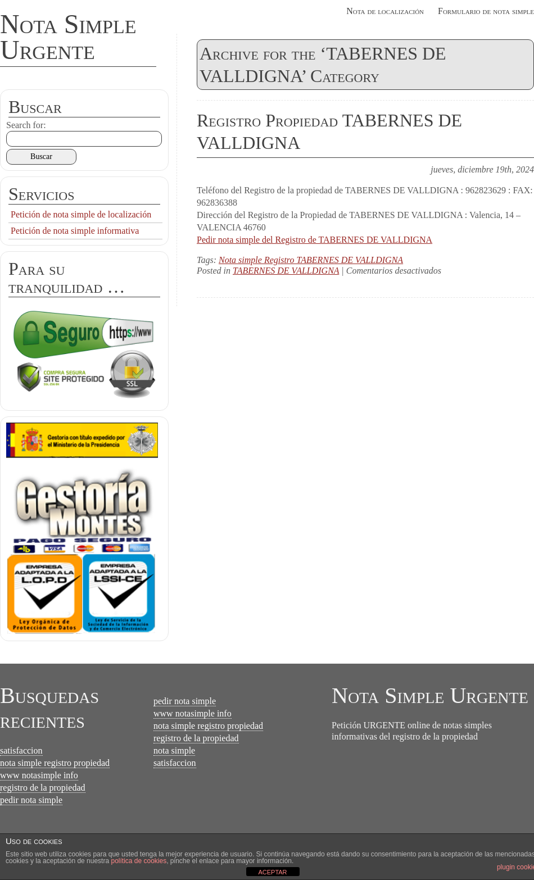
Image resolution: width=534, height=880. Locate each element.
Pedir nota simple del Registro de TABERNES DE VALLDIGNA (314, 239)
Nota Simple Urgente (68, 37)
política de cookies (138, 861)
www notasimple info (39, 775)
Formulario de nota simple (486, 11)
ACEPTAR (272, 872)
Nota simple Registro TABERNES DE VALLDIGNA (311, 260)
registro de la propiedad (42, 787)
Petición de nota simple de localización (81, 214)
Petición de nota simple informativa (75, 230)
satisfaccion (21, 750)
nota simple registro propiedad (55, 763)
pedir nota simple (31, 800)
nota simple (174, 750)
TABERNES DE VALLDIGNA (286, 270)
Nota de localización (385, 11)
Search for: (26, 125)
